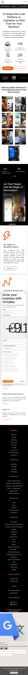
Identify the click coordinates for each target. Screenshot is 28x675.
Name (4, 309)
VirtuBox (17, 611)
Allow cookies (14, 672)
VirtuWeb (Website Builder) (9, 366)
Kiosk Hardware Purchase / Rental (10, 370)
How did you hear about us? (9, 345)
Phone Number (6, 315)
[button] (8, 68)
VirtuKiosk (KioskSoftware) (9, 358)
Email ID (5, 340)
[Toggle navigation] (25, 2)
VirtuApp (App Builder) (8, 362)
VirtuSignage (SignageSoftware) (10, 354)
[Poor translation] (5, 648)
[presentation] (10, 376)
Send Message (8, 381)
